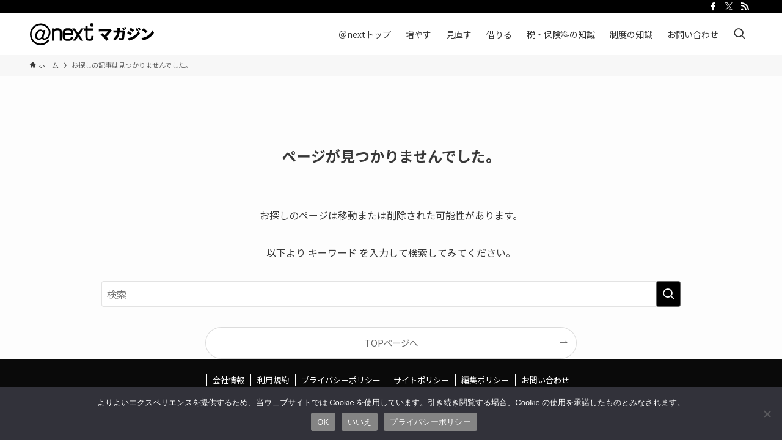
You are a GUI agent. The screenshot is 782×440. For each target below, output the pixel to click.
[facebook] (713, 6)
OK (323, 422)
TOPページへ (391, 342)
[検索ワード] (391, 294)
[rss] (745, 6)
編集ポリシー (485, 380)
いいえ (360, 422)
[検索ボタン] (739, 34)
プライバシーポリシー (341, 380)
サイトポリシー (421, 380)
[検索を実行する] (668, 294)
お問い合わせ (545, 380)
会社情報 (228, 380)
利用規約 (273, 380)
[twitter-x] (729, 6)
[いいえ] (767, 414)
